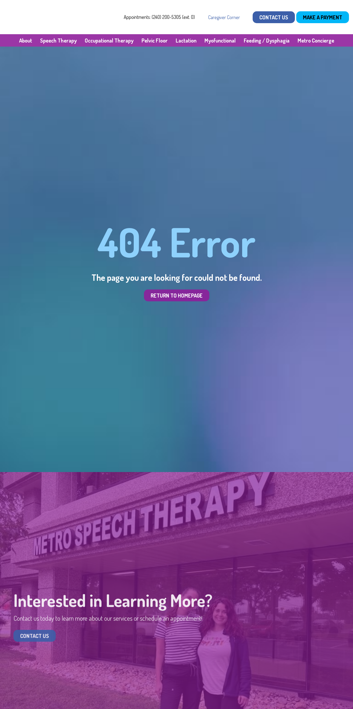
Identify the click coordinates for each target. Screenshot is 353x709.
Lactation (186, 40)
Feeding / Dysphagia (267, 40)
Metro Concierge (316, 40)
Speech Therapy (58, 40)
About (25, 40)
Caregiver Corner (224, 17)
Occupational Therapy (109, 40)
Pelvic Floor (155, 40)
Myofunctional (220, 40)
